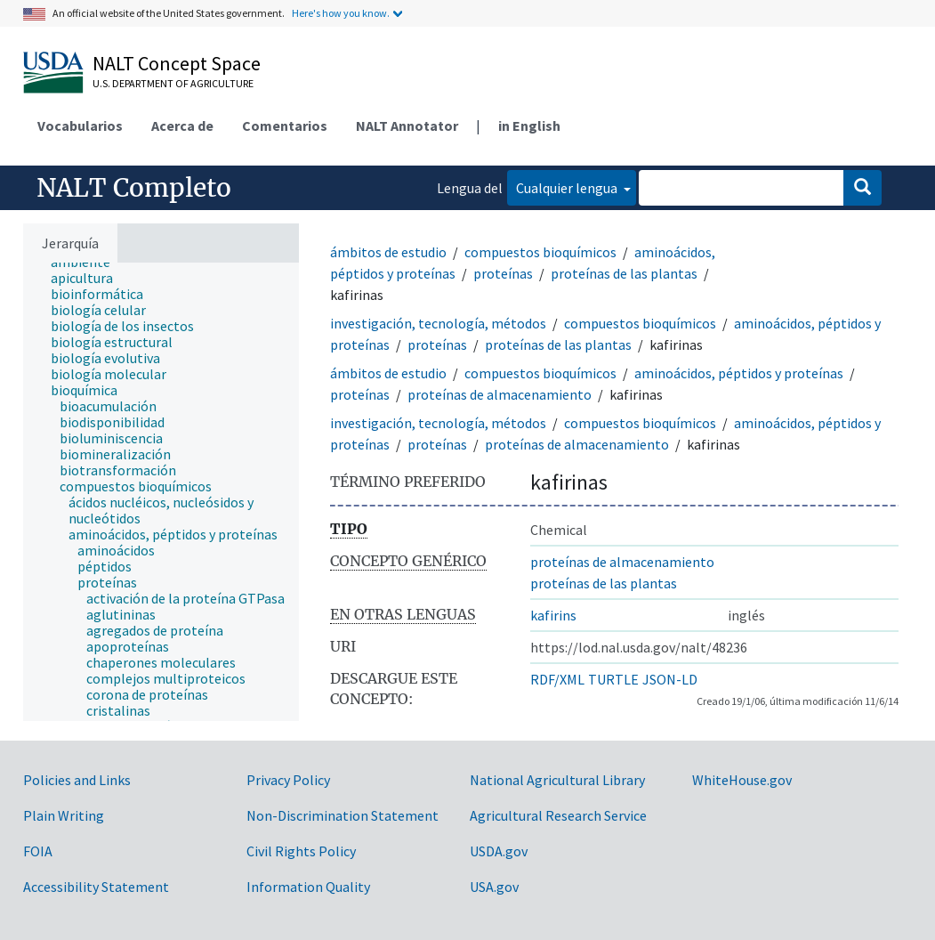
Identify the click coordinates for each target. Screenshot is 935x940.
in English (529, 125)
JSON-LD (669, 679)
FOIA (37, 851)
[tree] (161, 492)
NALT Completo (133, 188)
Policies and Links (77, 780)
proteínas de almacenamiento (499, 394)
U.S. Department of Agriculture (173, 83)
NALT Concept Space (177, 63)
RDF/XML (557, 679)
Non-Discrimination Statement (342, 815)
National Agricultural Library (557, 780)
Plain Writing (63, 815)
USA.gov (494, 886)
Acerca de (182, 125)
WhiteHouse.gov (742, 780)
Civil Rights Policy (301, 851)
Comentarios (284, 125)
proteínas (503, 273)
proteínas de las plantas (624, 273)
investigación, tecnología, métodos (438, 323)
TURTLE (613, 679)
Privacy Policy (288, 780)
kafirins (553, 615)
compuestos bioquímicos (540, 252)
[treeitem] (89, 278)
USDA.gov (499, 851)
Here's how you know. (341, 13)
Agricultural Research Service (558, 815)
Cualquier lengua (568, 188)
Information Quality (308, 886)
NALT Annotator (407, 125)
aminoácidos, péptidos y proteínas (738, 373)
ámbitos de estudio (388, 252)
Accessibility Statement (96, 886)
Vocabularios (80, 125)
